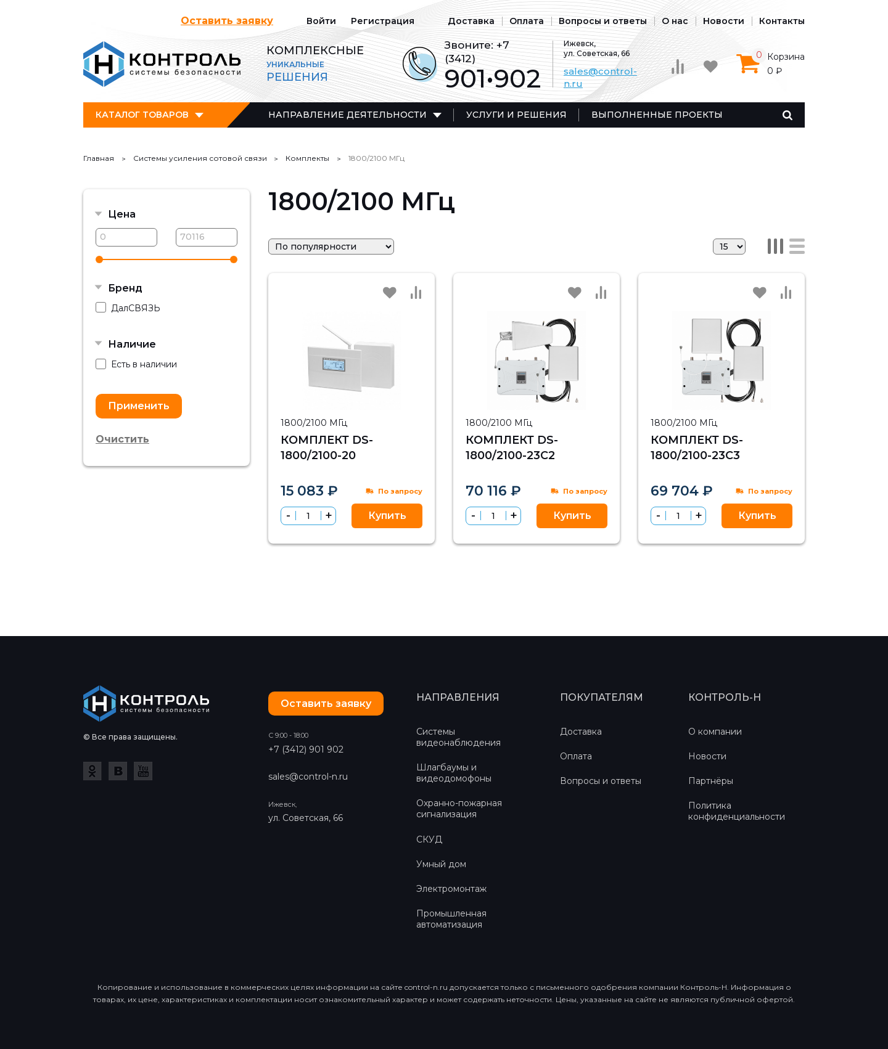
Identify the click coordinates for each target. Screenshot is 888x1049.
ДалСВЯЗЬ (128, 308)
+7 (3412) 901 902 (305, 749)
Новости (723, 21)
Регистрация (382, 21)
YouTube (143, 771)
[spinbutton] (308, 516)
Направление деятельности (347, 114)
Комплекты (307, 158)
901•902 (493, 78)
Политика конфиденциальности (736, 811)
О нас (675, 21)
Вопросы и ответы (603, 21)
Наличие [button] (132, 344)
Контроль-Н (161, 64)
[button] (328, 515)
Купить (387, 515)
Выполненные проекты (657, 114)
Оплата (526, 21)
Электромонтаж (451, 888)
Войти (321, 21)
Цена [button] (122, 214)
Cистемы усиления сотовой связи (200, 158)
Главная (98, 158)
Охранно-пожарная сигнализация (459, 809)
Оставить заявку (227, 21)
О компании (715, 731)
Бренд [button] (125, 288)
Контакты (782, 21)
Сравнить (415, 292)
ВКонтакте (118, 771)
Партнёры (710, 780)
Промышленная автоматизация (451, 919)
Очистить (122, 439)
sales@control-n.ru (308, 776)
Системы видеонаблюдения (458, 737)
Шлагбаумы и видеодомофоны (453, 773)
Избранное (390, 293)
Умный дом (441, 864)
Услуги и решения (516, 114)
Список (797, 246)
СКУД (429, 839)
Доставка (471, 21)
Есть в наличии (136, 364)
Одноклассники (92, 771)
